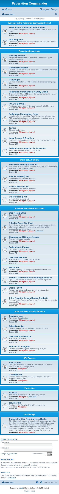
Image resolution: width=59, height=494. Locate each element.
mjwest (32, 33)
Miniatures (14, 267)
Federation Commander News (23, 114)
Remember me (39, 454)
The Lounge (29, 414)
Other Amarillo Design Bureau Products (28, 298)
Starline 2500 (15, 288)
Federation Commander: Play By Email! (28, 92)
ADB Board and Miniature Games (29, 208)
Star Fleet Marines (18, 257)
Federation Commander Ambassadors (27, 148)
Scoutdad (39, 231)
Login (3, 439)
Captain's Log (16, 316)
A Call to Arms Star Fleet (21, 223)
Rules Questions (17, 55)
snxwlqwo (12, 478)
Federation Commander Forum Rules (27, 27)
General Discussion (18, 68)
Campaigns (14, 80)
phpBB (21, 488)
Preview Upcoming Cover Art (23, 164)
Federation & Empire (19, 247)
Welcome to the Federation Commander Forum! (29, 23)
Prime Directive (16, 326)
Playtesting (29, 388)
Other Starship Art (18, 197)
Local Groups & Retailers (21, 138)
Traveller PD (15, 403)
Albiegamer (23, 33)
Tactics (12, 128)
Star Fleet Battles (17, 213)
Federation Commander (29, 51)
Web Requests (16, 39)
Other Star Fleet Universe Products (29, 311)
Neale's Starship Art (18, 186)
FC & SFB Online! (17, 104)
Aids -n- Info (15, 362)
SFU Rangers (29, 358)
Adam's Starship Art (19, 176)
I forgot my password (9, 454)
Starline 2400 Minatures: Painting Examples (30, 277)
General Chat (15, 375)
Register (12, 439)
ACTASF (13, 393)
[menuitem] (8, 9)
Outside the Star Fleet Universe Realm (28, 419)
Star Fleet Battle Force (20, 336)
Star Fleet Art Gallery (29, 160)
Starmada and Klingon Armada (24, 237)
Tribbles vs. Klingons (19, 346)
